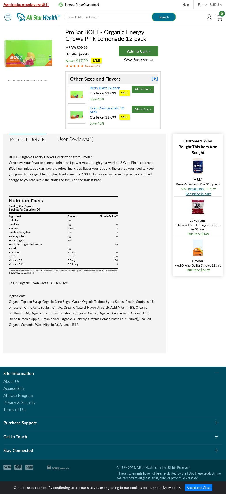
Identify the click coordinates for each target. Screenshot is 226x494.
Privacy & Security (19, 402)
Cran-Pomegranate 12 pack (107, 110)
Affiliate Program (18, 395)
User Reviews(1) (75, 139)
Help (186, 4)
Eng (200, 4)
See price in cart (198, 194)
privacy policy (170, 487)
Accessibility (14, 388)
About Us (11, 381)
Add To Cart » (138, 51)
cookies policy (141, 487)
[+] (154, 79)
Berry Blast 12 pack (105, 88)
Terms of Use (15, 409)
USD (214, 4)
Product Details (27, 139)
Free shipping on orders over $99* (26, 4)
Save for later (136, 60)
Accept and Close (198, 488)
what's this (196, 189)
